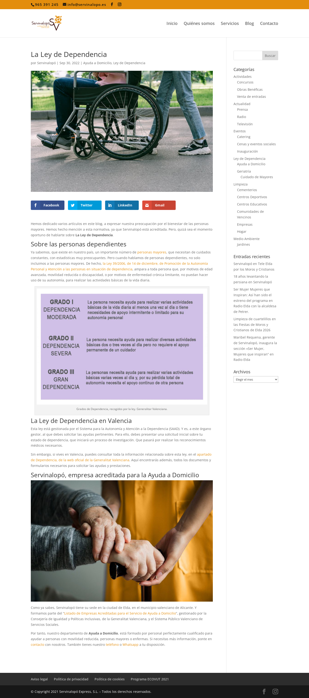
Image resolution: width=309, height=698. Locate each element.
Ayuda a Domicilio (97, 63)
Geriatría (244, 171)
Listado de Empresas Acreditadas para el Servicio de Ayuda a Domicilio (120, 613)
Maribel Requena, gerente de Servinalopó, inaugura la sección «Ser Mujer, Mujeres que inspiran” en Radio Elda (255, 348)
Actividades (243, 76)
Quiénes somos (199, 24)
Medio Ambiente (247, 239)
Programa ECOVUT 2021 (150, 679)
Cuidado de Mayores (257, 177)
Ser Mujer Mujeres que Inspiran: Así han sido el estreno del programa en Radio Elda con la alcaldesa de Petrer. (255, 300)
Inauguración (247, 151)
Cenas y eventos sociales (256, 144)
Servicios (230, 24)
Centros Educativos (252, 204)
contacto (37, 644)
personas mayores (151, 252)
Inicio (172, 24)
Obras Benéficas (250, 89)
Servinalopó (46, 63)
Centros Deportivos (252, 197)
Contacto (269, 24)
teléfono (112, 644)
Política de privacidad (71, 679)
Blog (249, 24)
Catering (243, 136)
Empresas (245, 224)
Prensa (242, 109)
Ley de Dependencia (129, 63)
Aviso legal (39, 679)
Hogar (241, 231)
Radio (241, 116)
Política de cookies (110, 679)
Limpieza (241, 184)
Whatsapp (131, 644)
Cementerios (247, 190)
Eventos (240, 131)
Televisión (245, 124)
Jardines (243, 244)
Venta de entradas (251, 96)
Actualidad (242, 104)
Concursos (245, 82)
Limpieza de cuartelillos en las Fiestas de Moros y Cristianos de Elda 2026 (255, 324)
